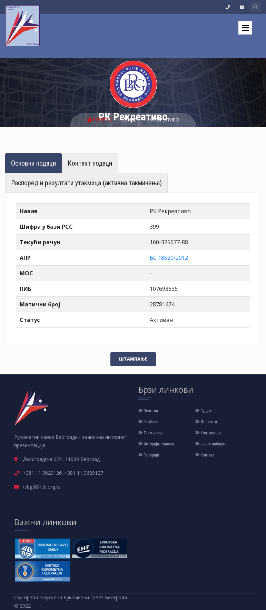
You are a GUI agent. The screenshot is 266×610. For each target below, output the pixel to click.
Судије (203, 411)
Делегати (206, 422)
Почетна (100, 120)
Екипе (130, 120)
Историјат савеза (156, 444)
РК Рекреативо (163, 120)
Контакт (205, 455)
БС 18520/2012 (169, 258)
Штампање (133, 359)
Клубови (148, 422)
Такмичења (151, 433)
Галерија (148, 455)
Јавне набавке (210, 444)
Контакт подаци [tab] (90, 163)
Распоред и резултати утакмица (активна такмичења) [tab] (86, 183)
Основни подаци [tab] (33, 163)
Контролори (208, 433)
